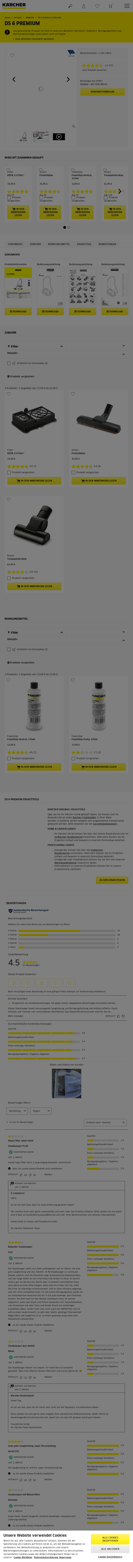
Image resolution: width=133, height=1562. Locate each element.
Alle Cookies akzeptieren (110, 1539)
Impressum (65, 1557)
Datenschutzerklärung (46, 1557)
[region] (66, 1546)
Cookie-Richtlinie (23, 1557)
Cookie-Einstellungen (110, 1557)
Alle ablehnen (110, 1549)
